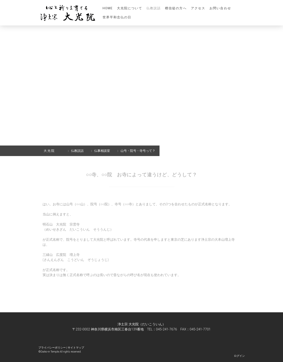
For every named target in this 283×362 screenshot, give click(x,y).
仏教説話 (153, 8)
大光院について (129, 8)
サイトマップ (76, 347)
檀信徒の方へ (176, 8)
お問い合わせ (220, 8)
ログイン (239, 355)
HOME (108, 8)
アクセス (198, 8)
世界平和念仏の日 (117, 17)
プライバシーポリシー (52, 347)
